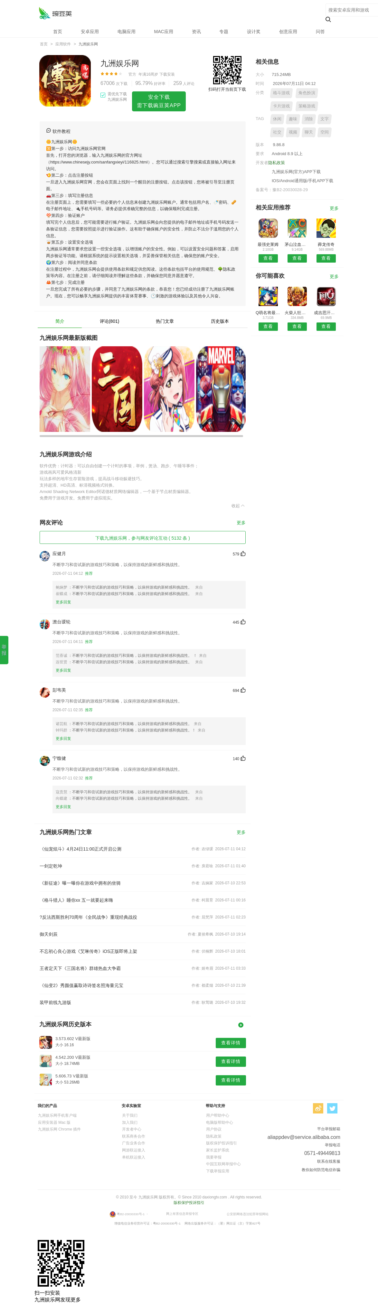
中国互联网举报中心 (223, 1164)
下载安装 (167, 74)
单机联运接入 (133, 1157)
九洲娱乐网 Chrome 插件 (59, 1129)
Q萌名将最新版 (268, 312)
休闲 (277, 118)
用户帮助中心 (217, 1115)
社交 (277, 132)
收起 (239, 505)
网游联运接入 (133, 1150)
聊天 (309, 132)
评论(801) (109, 321)
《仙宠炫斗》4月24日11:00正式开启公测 (80, 849)
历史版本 (220, 321)
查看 (268, 258)
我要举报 (214, 1157)
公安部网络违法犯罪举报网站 (248, 1214)
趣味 (293, 118)
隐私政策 (276, 162)
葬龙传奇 (326, 244)
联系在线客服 (328, 1161)
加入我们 (129, 1122)
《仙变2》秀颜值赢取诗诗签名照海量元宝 (81, 985)
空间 (324, 132)
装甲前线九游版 (55, 1002)
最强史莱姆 (268, 244)
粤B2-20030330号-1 (131, 1214)
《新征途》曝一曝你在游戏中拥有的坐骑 (80, 883)
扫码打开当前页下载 (227, 89)
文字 (324, 118)
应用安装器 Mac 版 (54, 1122)
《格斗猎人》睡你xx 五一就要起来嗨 (76, 900)
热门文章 (165, 321)
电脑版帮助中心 (219, 1122)
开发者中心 (131, 1129)
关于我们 (129, 1115)
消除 (309, 118)
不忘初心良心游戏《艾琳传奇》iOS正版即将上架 (88, 951)
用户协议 (214, 1129)
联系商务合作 (133, 1136)
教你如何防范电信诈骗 (321, 1170)
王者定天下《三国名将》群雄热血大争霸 (80, 968)
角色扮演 (306, 92)
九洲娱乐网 (55, 13)
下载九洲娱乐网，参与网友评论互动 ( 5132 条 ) (142, 538)
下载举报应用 (217, 1171)
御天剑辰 (49, 934)
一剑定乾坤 (51, 866)
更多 (241, 522)
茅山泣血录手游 (297, 244)
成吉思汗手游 (326, 312)
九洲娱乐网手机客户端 (57, 1115)
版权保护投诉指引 (221, 1143)
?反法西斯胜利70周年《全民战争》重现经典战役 (88, 917)
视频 (293, 132)
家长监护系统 (217, 1150)
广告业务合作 (133, 1143)
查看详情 (231, 1042)
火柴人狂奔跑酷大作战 (297, 312)
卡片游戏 (281, 106)
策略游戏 (306, 106)
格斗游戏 (281, 92)
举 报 (4, 650)
